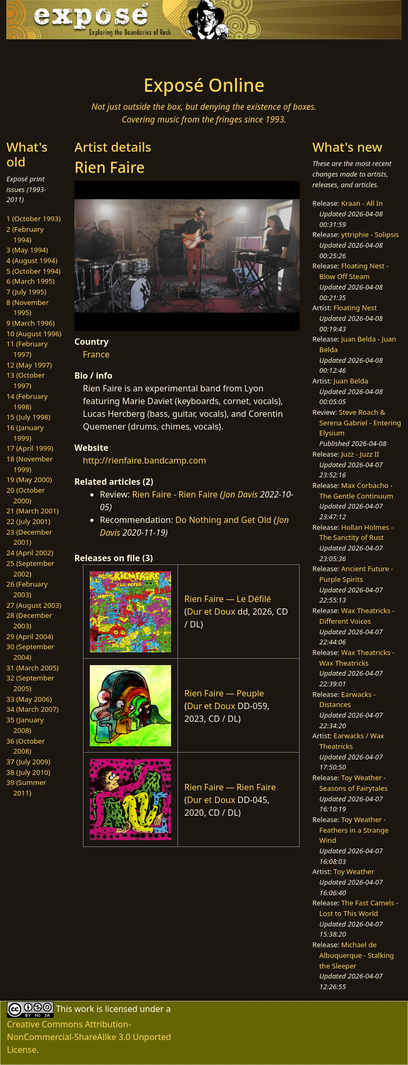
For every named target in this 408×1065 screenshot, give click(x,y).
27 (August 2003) (33, 605)
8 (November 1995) (27, 308)
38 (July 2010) (28, 772)
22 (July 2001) (28, 521)
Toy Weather (354, 871)
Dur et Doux (211, 611)
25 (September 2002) (30, 568)
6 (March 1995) (30, 281)
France (96, 354)
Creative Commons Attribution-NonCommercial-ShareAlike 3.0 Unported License (89, 1036)
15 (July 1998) (28, 417)
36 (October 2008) (25, 746)
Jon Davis (240, 494)
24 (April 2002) (29, 552)
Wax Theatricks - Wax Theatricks (357, 658)
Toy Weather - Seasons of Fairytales (353, 783)
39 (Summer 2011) (26, 788)
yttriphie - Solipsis (370, 234)
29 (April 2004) (29, 636)
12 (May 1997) (29, 365)
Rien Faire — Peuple (224, 693)
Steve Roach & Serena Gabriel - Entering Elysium (360, 422)
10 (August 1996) (33, 333)
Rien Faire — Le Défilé (227, 599)
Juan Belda (351, 381)
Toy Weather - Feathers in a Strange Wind (354, 830)
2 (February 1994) (25, 234)
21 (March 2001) (32, 511)
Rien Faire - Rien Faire (175, 494)
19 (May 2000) (29, 479)
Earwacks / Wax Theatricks (351, 741)
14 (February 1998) (27, 401)
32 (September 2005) (30, 683)
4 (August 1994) (31, 260)
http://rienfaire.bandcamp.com (144, 460)
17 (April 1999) (29, 448)
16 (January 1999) (25, 433)
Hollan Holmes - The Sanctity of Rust (356, 532)
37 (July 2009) (28, 761)
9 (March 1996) (30, 323)
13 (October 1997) (25, 380)
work (84, 1008)
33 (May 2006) (29, 699)
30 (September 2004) (30, 652)
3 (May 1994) (27, 250)
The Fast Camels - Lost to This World (358, 908)
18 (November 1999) (29, 464)
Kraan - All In (361, 203)
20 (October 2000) (25, 495)
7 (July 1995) (26, 291)
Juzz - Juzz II (360, 454)
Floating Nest (355, 307)
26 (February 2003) (27, 589)
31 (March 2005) (32, 668)
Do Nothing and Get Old (223, 520)
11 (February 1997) (27, 349)
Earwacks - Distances (347, 699)
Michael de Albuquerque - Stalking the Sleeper (356, 955)
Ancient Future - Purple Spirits (356, 574)
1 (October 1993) (33, 218)
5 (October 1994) (33, 271)
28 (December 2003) (29, 620)
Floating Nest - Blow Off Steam (353, 271)
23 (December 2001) (29, 537)
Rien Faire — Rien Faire (230, 787)
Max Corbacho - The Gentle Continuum (356, 491)
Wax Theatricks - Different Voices (357, 616)
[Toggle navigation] (40, 54)
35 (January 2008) (25, 725)
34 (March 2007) (32, 709)
